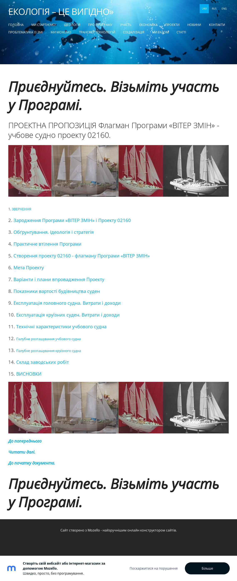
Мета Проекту (29, 267)
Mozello (94, 530)
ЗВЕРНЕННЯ (21, 209)
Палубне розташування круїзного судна (48, 350)
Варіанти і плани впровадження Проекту (59, 279)
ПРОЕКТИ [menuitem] (172, 25)
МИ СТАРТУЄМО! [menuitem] (43, 25)
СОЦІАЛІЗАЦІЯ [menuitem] (133, 32)
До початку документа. (31, 463)
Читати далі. (21, 452)
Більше (207, 568)
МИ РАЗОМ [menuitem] (160, 32)
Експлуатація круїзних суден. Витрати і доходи (68, 315)
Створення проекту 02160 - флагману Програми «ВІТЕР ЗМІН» (82, 256)
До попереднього (25, 441)
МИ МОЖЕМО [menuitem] (61, 32)
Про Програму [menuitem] (100, 25)
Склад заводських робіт (42, 362)
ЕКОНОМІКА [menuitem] (148, 25)
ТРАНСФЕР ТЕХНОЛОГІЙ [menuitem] (97, 32)
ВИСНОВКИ (29, 374)
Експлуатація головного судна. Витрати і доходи (67, 303)
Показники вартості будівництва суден (57, 291)
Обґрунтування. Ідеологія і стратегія (54, 232)
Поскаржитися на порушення (154, 568)
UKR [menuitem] (204, 8)
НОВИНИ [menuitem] (194, 25)
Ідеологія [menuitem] (72, 25)
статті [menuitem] (181, 32)
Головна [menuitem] (15, 25)
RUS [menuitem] (214, 8)
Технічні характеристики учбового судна (61, 327)
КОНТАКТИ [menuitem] (217, 25)
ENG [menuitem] (224, 8)
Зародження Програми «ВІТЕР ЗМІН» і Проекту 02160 (72, 220)
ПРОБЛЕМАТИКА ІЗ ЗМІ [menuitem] (25, 32)
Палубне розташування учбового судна (48, 339)
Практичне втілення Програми (47, 244)
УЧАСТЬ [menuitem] (125, 25)
